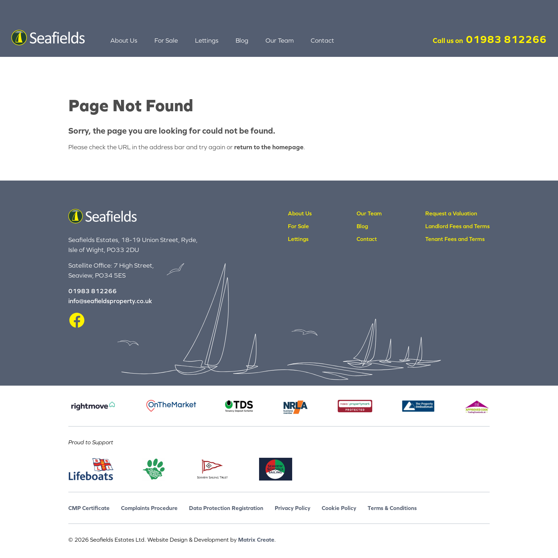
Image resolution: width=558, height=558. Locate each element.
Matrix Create (256, 539)
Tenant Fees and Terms (455, 239)
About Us (123, 40)
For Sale (166, 40)
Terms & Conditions (392, 508)
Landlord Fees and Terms (457, 226)
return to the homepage (269, 147)
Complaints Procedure (149, 508)
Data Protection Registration (226, 508)
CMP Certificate (89, 508)
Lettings (207, 40)
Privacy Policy (292, 508)
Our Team (279, 40)
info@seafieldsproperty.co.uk (110, 301)
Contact (322, 40)
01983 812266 (506, 39)
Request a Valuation (451, 213)
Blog (242, 40)
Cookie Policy (339, 508)
